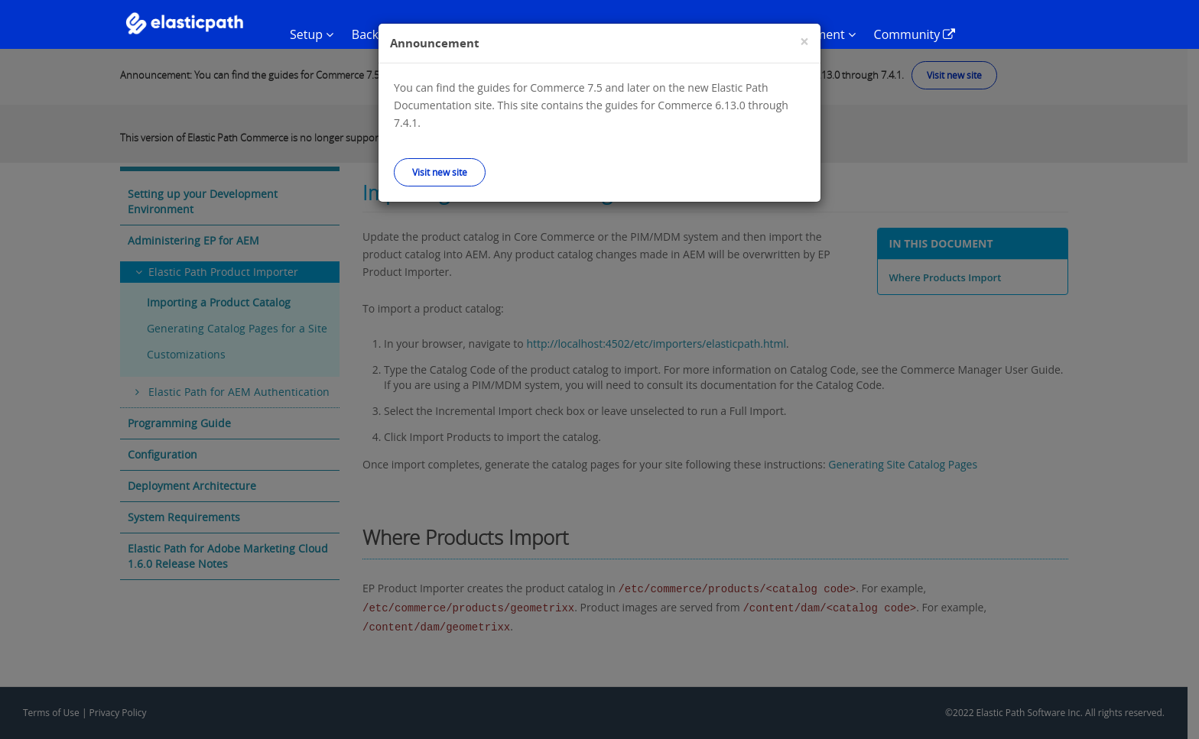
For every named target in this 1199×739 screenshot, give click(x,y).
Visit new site (439, 172)
